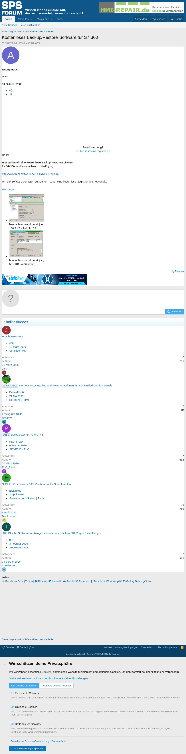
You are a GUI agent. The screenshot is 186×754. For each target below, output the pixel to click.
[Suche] (176, 19)
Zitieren (179, 271)
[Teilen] (10, 90)
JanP (12, 342)
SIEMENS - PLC (19, 449)
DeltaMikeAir (17, 392)
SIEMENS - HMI (19, 399)
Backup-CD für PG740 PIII (27, 434)
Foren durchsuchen (30, 25)
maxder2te (8, 565)
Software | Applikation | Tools (26, 498)
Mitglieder (42, 19)
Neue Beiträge (9, 25)
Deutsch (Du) (25, 647)
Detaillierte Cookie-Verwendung (30, 741)
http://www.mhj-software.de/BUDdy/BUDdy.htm (30, 173)
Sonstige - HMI (18, 350)
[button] (31, 19)
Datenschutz (147, 647)
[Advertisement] (24, 121)
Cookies (8, 647)
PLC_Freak (16, 441)
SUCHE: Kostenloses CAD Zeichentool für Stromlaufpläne (37, 484)
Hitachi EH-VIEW (12, 336)
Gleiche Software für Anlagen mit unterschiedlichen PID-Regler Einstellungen (54, 533)
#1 (10, 94)
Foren (8, 19)
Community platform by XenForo (93, 654)
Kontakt (108, 647)
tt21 (11, 539)
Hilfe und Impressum (167, 647)
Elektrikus (15, 490)
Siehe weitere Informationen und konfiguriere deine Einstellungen (48, 678)
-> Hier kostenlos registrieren (93, 151)
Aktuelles (23, 19)
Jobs (59, 19)
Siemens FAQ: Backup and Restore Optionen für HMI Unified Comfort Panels (65, 385)
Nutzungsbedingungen (126, 647)
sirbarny (7, 417)
